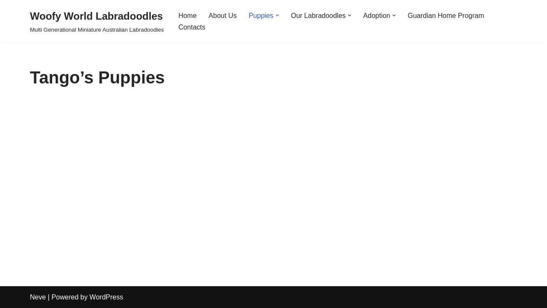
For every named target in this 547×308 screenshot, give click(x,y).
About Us (223, 15)
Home (187, 15)
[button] (277, 15)
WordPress (106, 297)
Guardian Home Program (446, 15)
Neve (38, 297)
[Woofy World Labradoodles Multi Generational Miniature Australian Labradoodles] (97, 21)
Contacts (191, 27)
